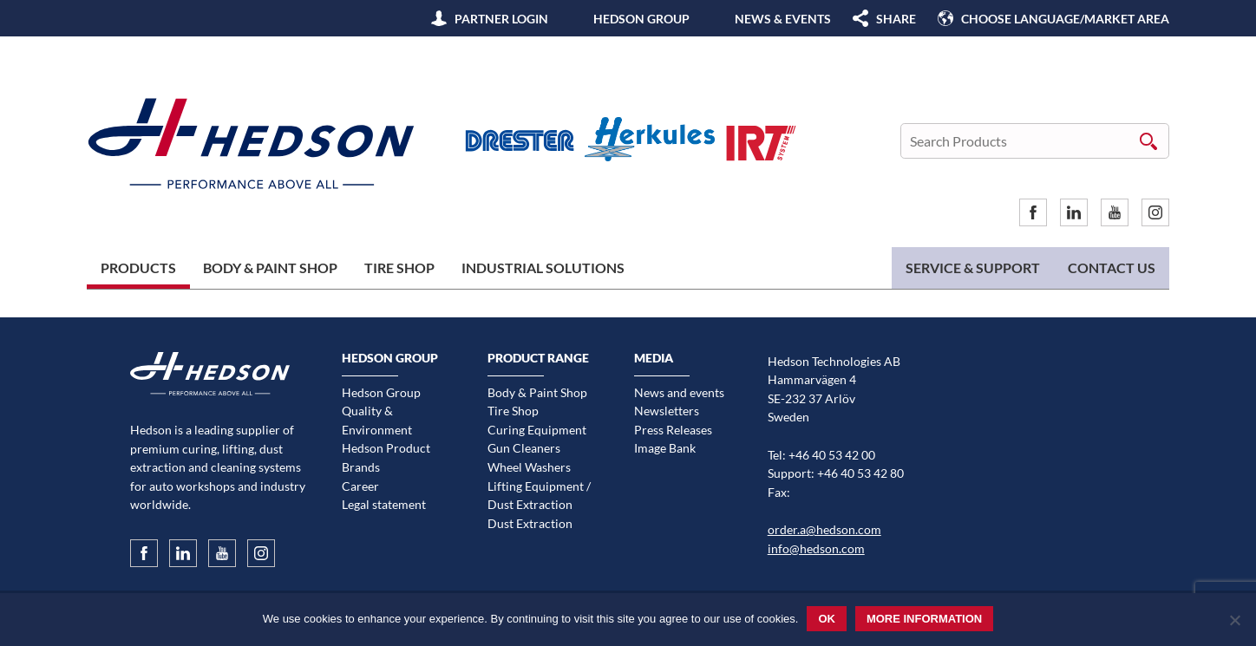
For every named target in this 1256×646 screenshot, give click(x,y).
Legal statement (384, 504)
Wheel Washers (529, 467)
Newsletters (666, 410)
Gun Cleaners (523, 447)
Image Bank (665, 447)
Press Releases (673, 429)
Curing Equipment (536, 429)
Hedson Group (641, 18)
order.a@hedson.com (824, 529)
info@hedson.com (816, 548)
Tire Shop (399, 267)
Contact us (1111, 267)
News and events (679, 392)
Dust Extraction (529, 523)
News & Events (783, 18)
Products (138, 267)
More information (924, 618)
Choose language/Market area (1065, 18)
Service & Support (973, 267)
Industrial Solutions (543, 267)
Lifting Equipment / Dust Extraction (539, 495)
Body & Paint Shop (270, 267)
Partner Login (501, 18)
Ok (826, 618)
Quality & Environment (377, 420)
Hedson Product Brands (386, 457)
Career (360, 486)
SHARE (896, 18)
